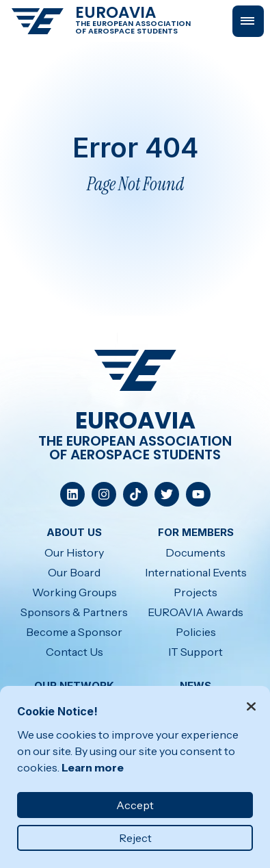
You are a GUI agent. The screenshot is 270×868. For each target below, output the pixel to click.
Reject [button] (135, 838)
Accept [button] (135, 805)
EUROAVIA (115, 12)
